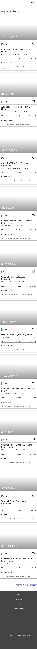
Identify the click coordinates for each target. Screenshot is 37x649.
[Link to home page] (2, 2)
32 (31, 585)
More (33, 2)
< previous (19, 585)
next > (34, 585)
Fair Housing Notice (23, 635)
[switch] (34, 43)
